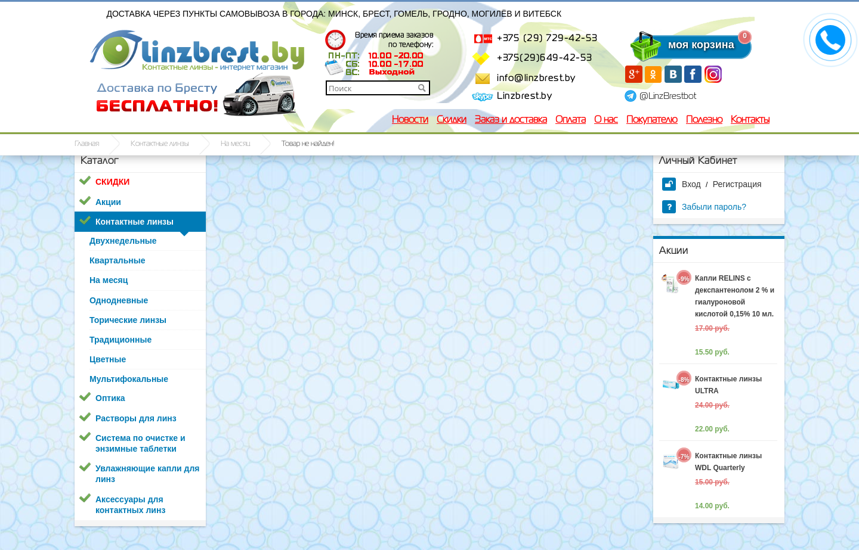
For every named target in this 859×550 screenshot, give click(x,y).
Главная (87, 144)
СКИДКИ (112, 182)
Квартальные (117, 260)
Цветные (107, 359)
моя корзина (677, 45)
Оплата (570, 120)
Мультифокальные (128, 379)
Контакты (750, 120)
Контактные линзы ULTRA (728, 385)
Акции (108, 202)
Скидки (451, 120)
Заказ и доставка (511, 120)
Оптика (110, 398)
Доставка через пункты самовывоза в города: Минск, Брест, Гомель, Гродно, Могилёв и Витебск (334, 13)
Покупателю (652, 120)
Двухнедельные (123, 241)
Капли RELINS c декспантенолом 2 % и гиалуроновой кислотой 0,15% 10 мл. (734, 296)
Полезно (704, 120)
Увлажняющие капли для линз (147, 474)
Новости (410, 120)
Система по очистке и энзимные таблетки (140, 443)
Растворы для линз (136, 418)
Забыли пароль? (704, 206)
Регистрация (737, 184)
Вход (681, 184)
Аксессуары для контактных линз (130, 505)
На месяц (235, 144)
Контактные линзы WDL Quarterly (728, 462)
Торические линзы (127, 320)
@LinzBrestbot (667, 96)
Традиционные (120, 339)
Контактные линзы (160, 144)
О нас (606, 120)
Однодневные (118, 300)
